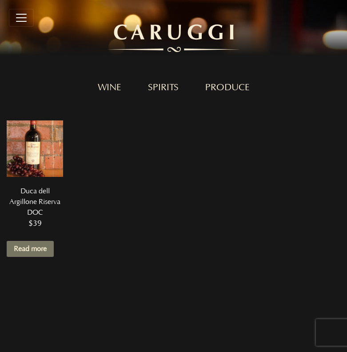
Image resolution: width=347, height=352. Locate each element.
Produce (227, 87)
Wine (109, 87)
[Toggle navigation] (21, 18)
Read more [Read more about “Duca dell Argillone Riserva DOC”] (30, 249)
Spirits (163, 87)
